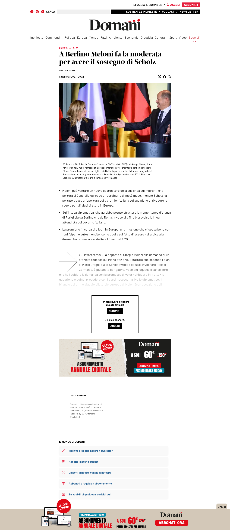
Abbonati (115, 311)
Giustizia (147, 37)
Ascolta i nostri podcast (83, 461)
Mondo (93, 37)
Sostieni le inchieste (141, 11)
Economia (131, 37)
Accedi (115, 326)
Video (183, 37)
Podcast (168, 11)
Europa (82, 37)
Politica (69, 37)
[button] (159, 76)
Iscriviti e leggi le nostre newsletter (91, 450)
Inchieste (36, 37)
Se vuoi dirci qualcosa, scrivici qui (90, 494)
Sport (173, 37)
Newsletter (188, 11)
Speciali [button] (194, 40)
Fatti (103, 37)
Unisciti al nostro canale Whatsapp (90, 472)
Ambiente (115, 37)
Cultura (160, 37)
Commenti (52, 37)
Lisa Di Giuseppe (67, 70)
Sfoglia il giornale (147, 4)
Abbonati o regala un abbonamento (90, 483)
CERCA (50, 11)
